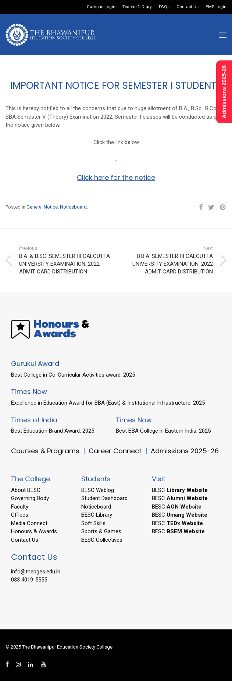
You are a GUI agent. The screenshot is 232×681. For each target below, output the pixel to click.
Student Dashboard (104, 498)
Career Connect (116, 450)
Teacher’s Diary (137, 7)
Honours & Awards (34, 531)
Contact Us (187, 7)
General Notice (42, 207)
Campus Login (101, 7)
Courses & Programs (45, 450)
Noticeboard (73, 207)
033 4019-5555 (29, 579)
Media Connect (29, 523)
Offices (19, 514)
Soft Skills (93, 523)
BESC (180, 490)
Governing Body (30, 498)
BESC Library (96, 514)
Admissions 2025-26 (185, 450)
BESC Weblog (97, 490)
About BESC (25, 490)
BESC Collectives (101, 540)
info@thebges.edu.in (35, 571)
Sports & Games (101, 531)
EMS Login (216, 7)
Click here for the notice (116, 177)
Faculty (19, 506)
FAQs (164, 7)
